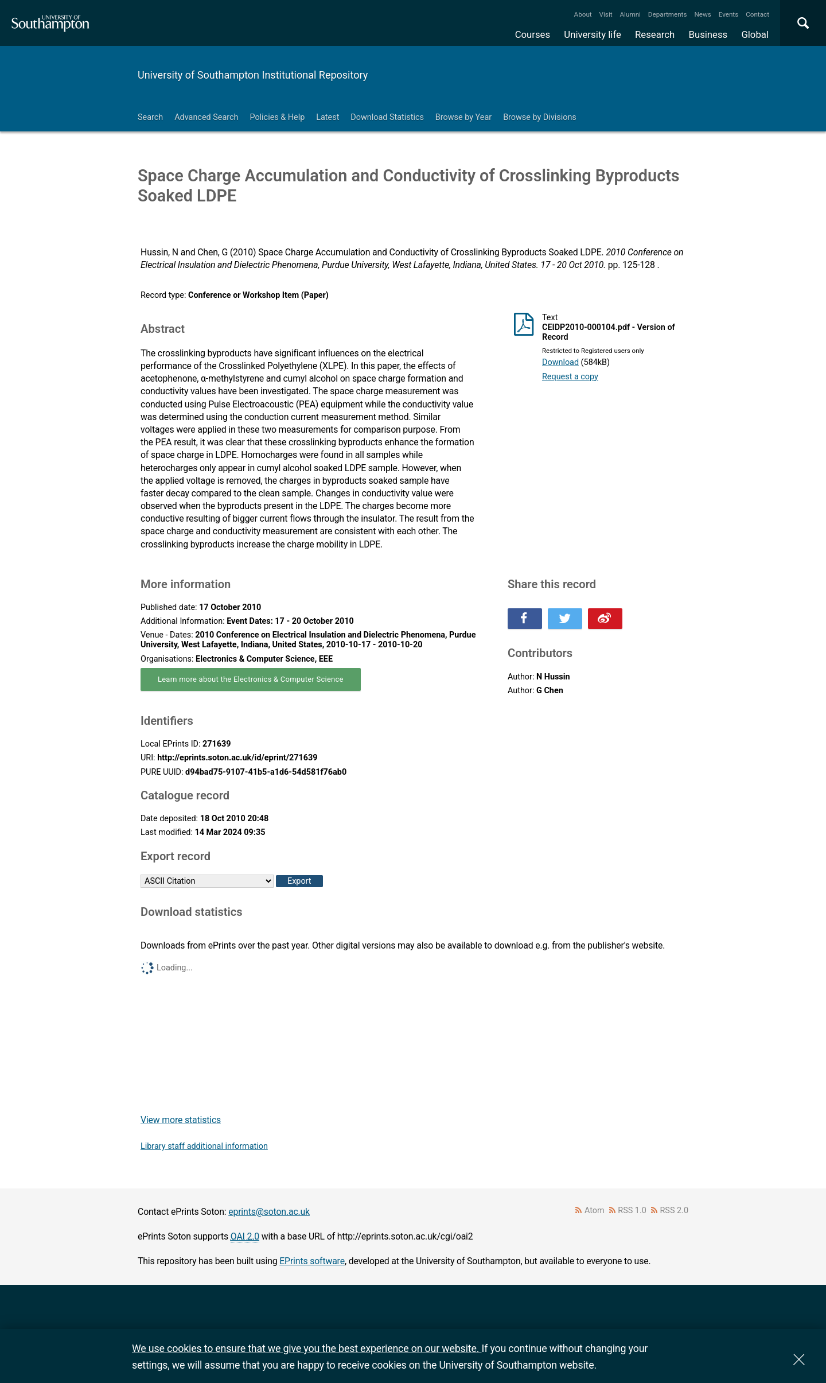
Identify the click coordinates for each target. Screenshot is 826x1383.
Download (560, 362)
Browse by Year (463, 117)
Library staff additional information (204, 1146)
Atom (595, 1210)
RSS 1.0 (632, 1210)
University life (592, 34)
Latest (327, 117)
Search (150, 117)
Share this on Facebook (525, 618)
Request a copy (570, 377)
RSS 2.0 (674, 1210)
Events (729, 14)
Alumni (630, 14)
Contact (757, 14)
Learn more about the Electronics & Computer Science (251, 679)
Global (755, 34)
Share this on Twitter (565, 618)
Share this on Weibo (605, 618)
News (702, 14)
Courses (532, 34)
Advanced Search (206, 117)
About (583, 14)
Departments (667, 14)
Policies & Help (277, 117)
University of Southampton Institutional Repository (253, 75)
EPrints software (312, 1261)
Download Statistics (387, 117)
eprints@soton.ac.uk (269, 1211)
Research (655, 34)
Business (708, 34)
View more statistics (181, 1119)
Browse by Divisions (539, 117)
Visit (606, 14)
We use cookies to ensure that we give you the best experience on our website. (306, 1348)
